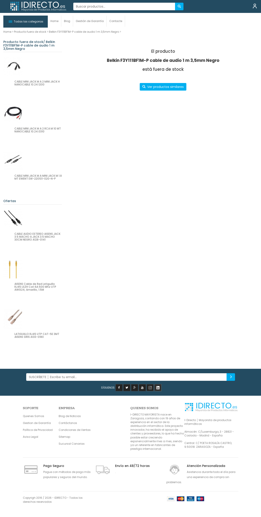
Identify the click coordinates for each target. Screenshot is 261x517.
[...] (124, 6)
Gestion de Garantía (37, 423)
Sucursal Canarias (72, 444)
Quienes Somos (33, 416)
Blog (67, 21)
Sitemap (64, 437)
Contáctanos (68, 423)
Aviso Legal (30, 437)
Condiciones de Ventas (75, 430)
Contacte (115, 21)
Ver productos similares (163, 87)
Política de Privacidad (38, 430)
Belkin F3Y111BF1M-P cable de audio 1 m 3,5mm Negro (84, 32)
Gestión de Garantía (90, 21)
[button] (25, 22)
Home (54, 21)
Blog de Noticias (70, 416)
